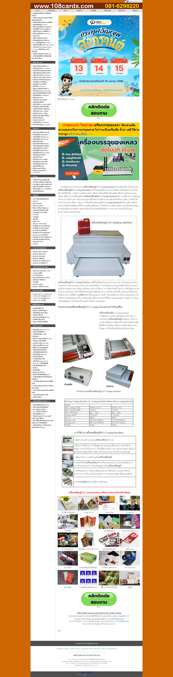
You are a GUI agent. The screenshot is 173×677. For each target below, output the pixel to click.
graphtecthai (84, 648)
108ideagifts (97, 648)
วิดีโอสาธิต (107, 10)
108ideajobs (60, 648)
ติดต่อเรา (135, 10)
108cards (104, 648)
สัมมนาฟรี (121, 10)
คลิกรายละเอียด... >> (80, 134)
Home (37, 10)
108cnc (91, 648)
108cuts (78, 648)
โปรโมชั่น (93, 10)
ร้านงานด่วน (51, 10)
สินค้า (65, 10)
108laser (72, 648)
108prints (66, 648)
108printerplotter (112, 648)
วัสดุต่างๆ (79, 10)
